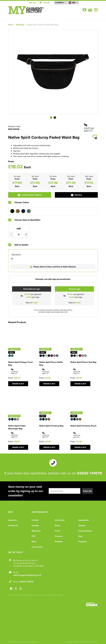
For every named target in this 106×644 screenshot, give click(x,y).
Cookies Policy (29, 595)
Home (10, 24)
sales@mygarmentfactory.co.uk (27, 575)
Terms (10, 595)
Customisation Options (30, 194)
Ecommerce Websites (73, 642)
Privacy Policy (18, 595)
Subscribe (87, 491)
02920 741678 (89, 473)
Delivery (76, 194)
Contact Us (13, 525)
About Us (12, 520)
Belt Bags (20, 24)
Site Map (60, 595)
